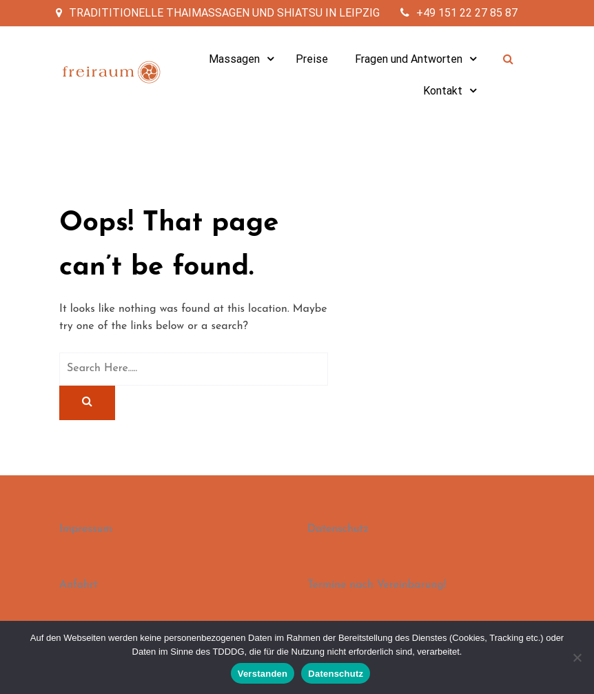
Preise (312, 59)
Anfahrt (78, 585)
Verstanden (263, 673)
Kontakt (442, 90)
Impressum (85, 529)
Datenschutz (338, 529)
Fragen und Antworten (408, 59)
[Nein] (577, 657)
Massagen (234, 59)
